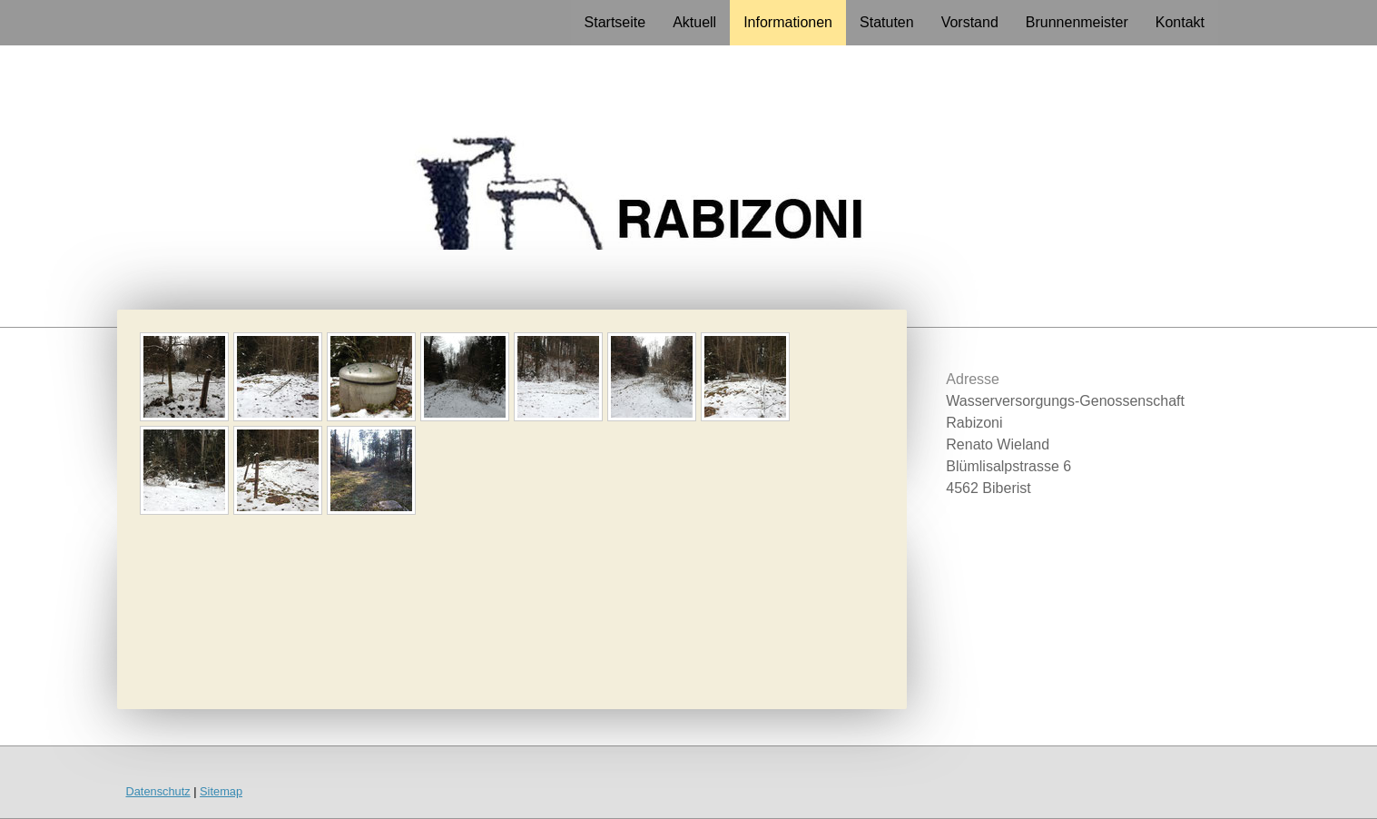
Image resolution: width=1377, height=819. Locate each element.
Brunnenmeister (1077, 22)
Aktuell (694, 22)
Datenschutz (158, 791)
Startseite (615, 22)
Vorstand (969, 22)
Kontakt (1180, 22)
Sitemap (221, 791)
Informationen (787, 22)
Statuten (887, 22)
